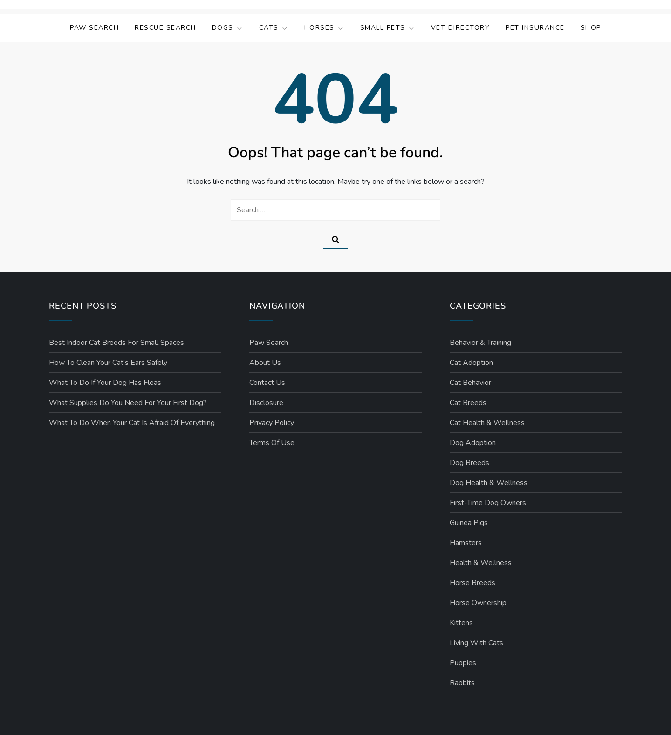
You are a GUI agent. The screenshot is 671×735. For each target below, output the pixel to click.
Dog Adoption (473, 443)
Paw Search (94, 27)
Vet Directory (460, 27)
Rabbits (462, 683)
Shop (591, 27)
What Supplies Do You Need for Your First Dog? (128, 403)
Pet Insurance (535, 27)
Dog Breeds (469, 463)
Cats (273, 27)
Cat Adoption (471, 362)
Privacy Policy (271, 423)
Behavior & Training (480, 342)
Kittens (461, 623)
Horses (324, 27)
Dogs (227, 27)
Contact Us (267, 383)
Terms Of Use (271, 443)
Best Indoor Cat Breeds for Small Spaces (116, 342)
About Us (265, 362)
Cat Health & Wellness (487, 423)
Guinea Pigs (469, 523)
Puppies (463, 663)
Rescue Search (165, 27)
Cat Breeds (468, 403)
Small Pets (387, 27)
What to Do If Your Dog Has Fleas (105, 383)
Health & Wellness (481, 563)
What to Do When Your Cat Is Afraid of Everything (132, 423)
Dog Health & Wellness (488, 483)
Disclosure (266, 403)
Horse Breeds (472, 583)
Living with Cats (476, 643)
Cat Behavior (470, 383)
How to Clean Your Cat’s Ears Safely (108, 362)
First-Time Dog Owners (488, 503)
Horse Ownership (478, 603)
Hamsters (466, 543)
